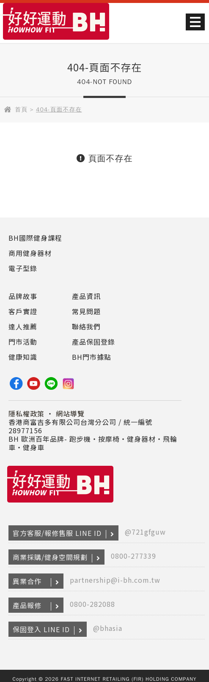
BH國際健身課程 (35, 238)
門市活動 (22, 342)
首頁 (21, 109)
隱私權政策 (26, 413)
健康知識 (22, 357)
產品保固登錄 (93, 342)
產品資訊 (86, 296)
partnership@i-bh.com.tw (115, 580)
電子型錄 (22, 268)
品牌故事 (22, 296)
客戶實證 (22, 311)
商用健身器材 (30, 253)
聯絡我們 (86, 326)
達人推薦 (22, 326)
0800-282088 (92, 604)
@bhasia (107, 628)
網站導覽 (70, 413)
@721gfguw (145, 532)
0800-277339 (133, 556)
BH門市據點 (91, 357)
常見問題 (86, 311)
